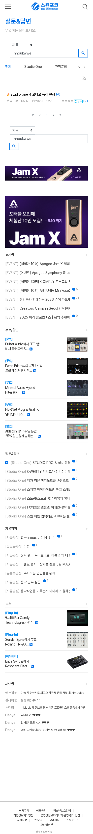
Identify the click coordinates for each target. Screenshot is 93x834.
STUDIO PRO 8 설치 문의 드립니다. (37, 463)
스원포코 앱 (73, 820)
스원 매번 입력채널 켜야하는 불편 (37, 516)
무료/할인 (11, 330)
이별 (17, 546)
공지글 (9, 255)
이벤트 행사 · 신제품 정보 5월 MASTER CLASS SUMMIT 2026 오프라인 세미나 (37, 564)
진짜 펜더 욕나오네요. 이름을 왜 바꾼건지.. (37, 555)
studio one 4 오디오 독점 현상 (31, 94)
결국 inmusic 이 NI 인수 (30, 537)
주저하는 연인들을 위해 (30, 573)
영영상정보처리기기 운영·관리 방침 (60, 815)
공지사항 (22, 820)
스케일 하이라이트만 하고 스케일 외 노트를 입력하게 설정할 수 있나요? (37, 489)
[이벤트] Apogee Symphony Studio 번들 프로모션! (37, 273)
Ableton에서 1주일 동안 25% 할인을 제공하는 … (20, 431)
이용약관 (41, 810)
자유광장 (11, 529)
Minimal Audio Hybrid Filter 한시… (20, 387)
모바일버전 (46, 825)
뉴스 (8, 604)
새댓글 (9, 684)
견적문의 (61, 67)
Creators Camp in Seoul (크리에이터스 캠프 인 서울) (37, 308)
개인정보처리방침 (23, 815)
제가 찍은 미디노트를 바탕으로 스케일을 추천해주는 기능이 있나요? (37, 481)
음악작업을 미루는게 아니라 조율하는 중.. (37, 591)
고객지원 (54, 820)
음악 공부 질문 (22, 582)
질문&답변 (12, 454)
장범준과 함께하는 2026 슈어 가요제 (37, 299)
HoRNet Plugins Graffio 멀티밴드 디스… (22, 409)
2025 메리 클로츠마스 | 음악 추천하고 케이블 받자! (37, 317)
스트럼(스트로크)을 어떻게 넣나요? (37, 498)
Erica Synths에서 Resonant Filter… (17, 661)
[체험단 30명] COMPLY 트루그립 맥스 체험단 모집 (37, 282)
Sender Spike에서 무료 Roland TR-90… (20, 639)
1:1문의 (38, 820)
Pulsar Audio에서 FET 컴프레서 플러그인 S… (23, 344)
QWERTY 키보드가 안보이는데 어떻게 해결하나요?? (37, 472)
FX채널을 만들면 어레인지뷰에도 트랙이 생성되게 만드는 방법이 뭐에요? (37, 507)
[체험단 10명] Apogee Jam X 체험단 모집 (37, 264)
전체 (8, 67)
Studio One (33, 67)
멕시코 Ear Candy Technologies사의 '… (19, 617)
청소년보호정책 (62, 810)
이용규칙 (24, 810)
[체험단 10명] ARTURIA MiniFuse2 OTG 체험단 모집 (37, 291)
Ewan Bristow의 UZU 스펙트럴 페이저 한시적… (23, 366)
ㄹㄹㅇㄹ (67, 101)
